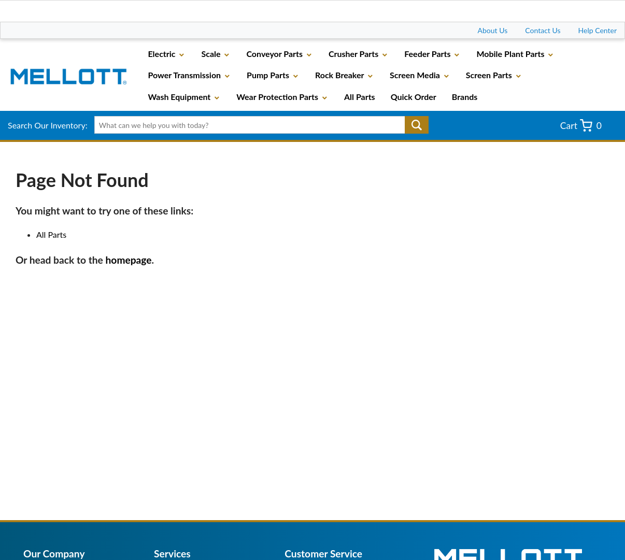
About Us (493, 30)
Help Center (597, 30)
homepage (129, 260)
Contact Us (542, 30)
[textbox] (258, 125)
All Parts (51, 234)
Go (417, 125)
